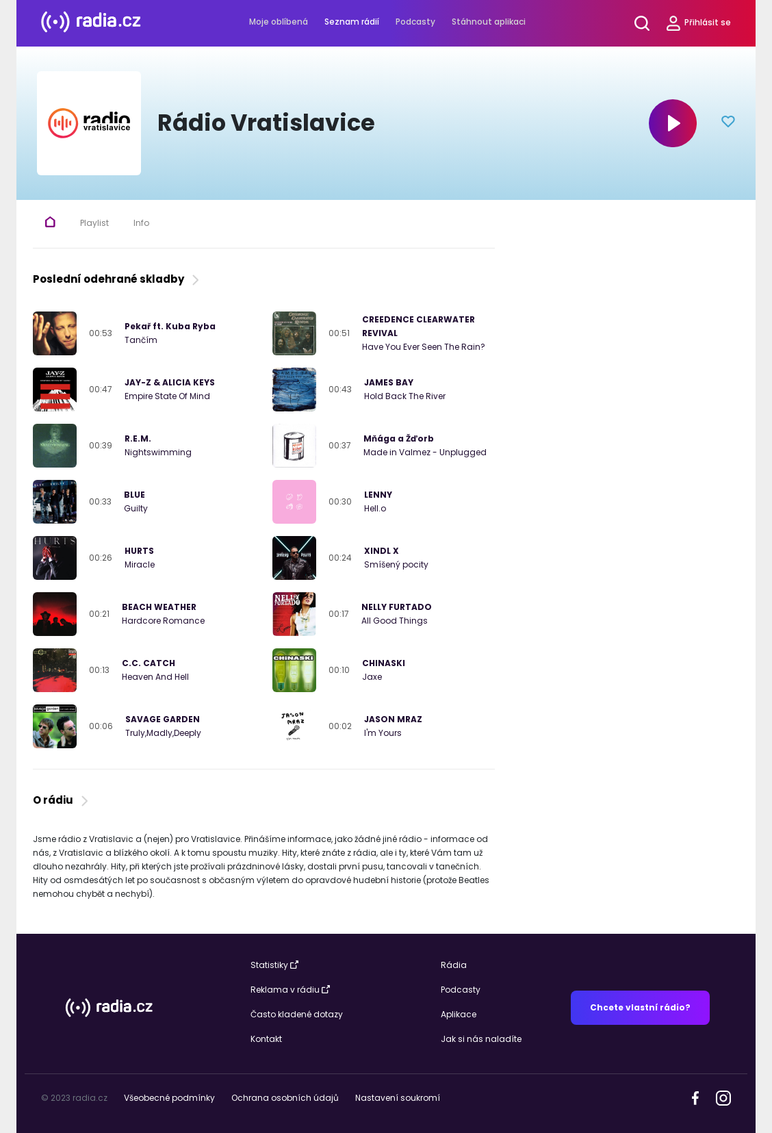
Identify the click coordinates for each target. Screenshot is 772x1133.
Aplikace (458, 1014)
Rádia (454, 965)
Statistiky (274, 965)
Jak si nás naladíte (481, 1039)
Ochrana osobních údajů (285, 1098)
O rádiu (62, 800)
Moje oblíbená (278, 21)
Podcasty (415, 21)
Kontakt (266, 1039)
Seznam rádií (351, 21)
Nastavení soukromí (397, 1098)
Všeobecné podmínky (169, 1098)
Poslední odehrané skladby (117, 279)
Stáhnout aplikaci (489, 21)
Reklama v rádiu (290, 989)
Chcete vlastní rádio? (640, 1007)
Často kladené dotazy (296, 1014)
